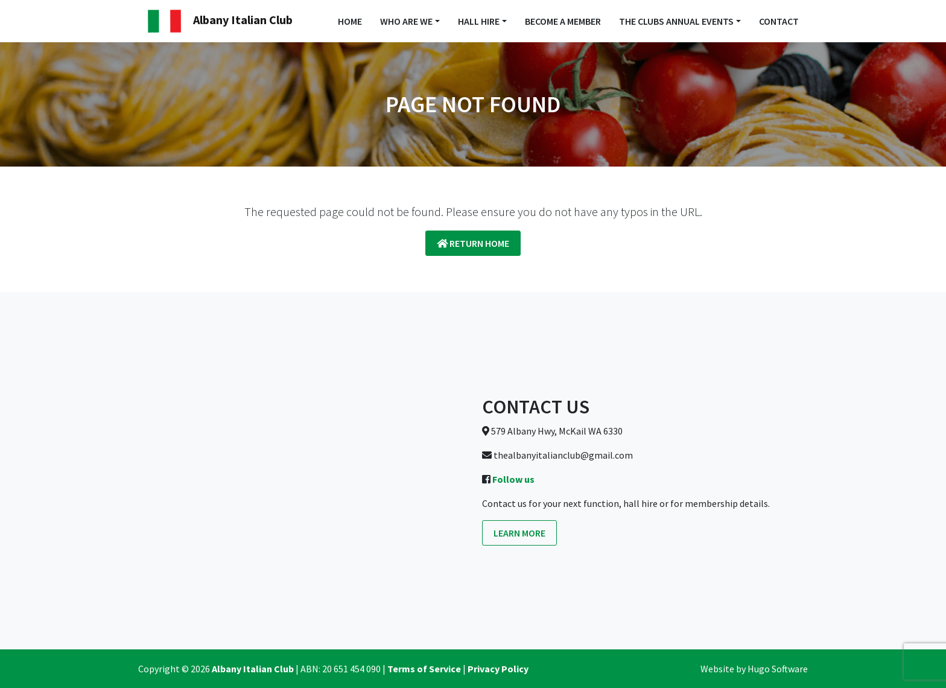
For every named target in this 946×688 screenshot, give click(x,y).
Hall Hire (479, 21)
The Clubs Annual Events (676, 21)
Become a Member (563, 21)
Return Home (473, 243)
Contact (779, 21)
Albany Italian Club (220, 21)
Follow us (513, 479)
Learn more (519, 533)
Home (350, 21)
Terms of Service (424, 669)
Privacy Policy (498, 669)
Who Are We (406, 21)
